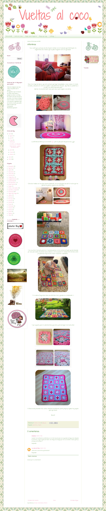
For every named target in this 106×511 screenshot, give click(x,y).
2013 (10, 157)
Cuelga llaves (11, 177)
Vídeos (9, 215)
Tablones (10, 213)
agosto (11, 136)
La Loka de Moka (36, 448)
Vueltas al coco (37, 423)
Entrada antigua (74, 500)
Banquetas (11, 166)
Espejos (10, 186)
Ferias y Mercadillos (13, 188)
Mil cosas (10, 199)
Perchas (10, 201)
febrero (12, 154)
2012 (10, 159)
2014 (10, 134)
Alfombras (12, 142)
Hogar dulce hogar (12, 193)
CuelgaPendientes (12, 179)
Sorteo (9, 211)
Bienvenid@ (9, 36)
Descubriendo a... (12, 183)
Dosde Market (11, 184)
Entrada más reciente (33, 500)
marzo (11, 152)
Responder (34, 443)
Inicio (54, 500)
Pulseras (10, 208)
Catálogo (52, 36)
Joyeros (10, 195)
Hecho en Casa (18, 36)
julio (11, 138)
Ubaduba (34, 436)
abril (11, 150)
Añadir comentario (32, 456)
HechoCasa (10, 192)
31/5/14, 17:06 (39, 436)
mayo (11, 140)
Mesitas (10, 197)
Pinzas (9, 204)
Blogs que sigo (43, 36)
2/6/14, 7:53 (43, 448)
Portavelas (10, 206)
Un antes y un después (15, 144)
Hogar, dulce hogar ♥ (30, 36)
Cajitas (10, 170)
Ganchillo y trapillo (37, 425)
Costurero (10, 175)
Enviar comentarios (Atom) (40, 503)
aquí (52, 142)
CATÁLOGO (11, 173)
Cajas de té (11, 168)
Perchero (10, 202)
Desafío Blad (11, 181)
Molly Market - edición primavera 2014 (15, 146)
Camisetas (10, 172)
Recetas (10, 210)
